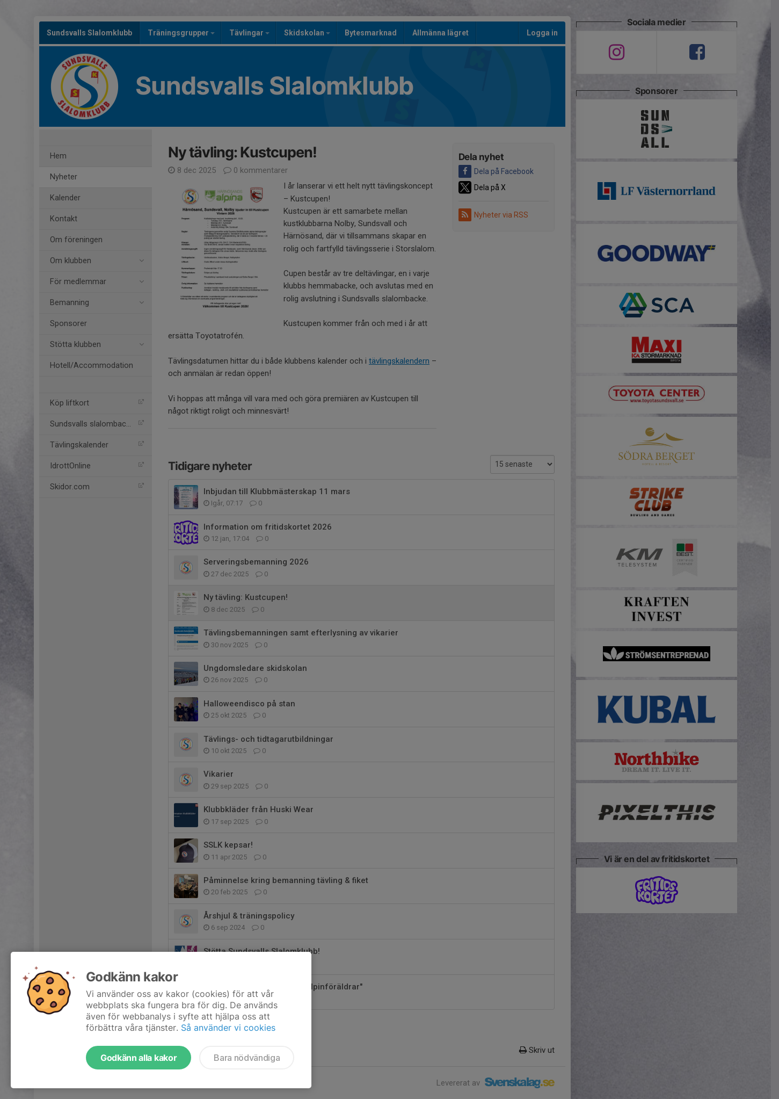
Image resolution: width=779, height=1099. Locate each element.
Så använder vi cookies (228, 1027)
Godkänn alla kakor (138, 1057)
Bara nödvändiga (247, 1057)
